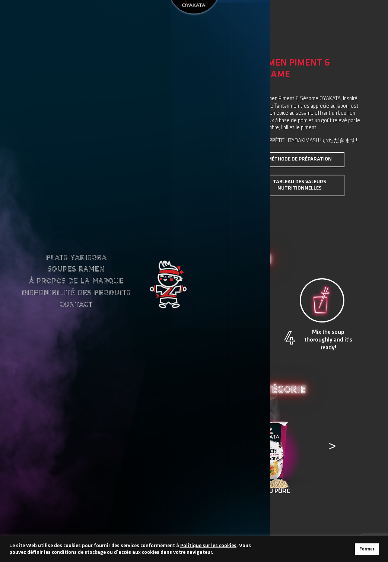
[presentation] (59, 451)
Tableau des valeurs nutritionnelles (299, 185)
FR (104, 19)
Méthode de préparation (300, 159)
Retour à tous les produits (194, 521)
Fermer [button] (366, 549)
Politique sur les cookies (208, 546)
